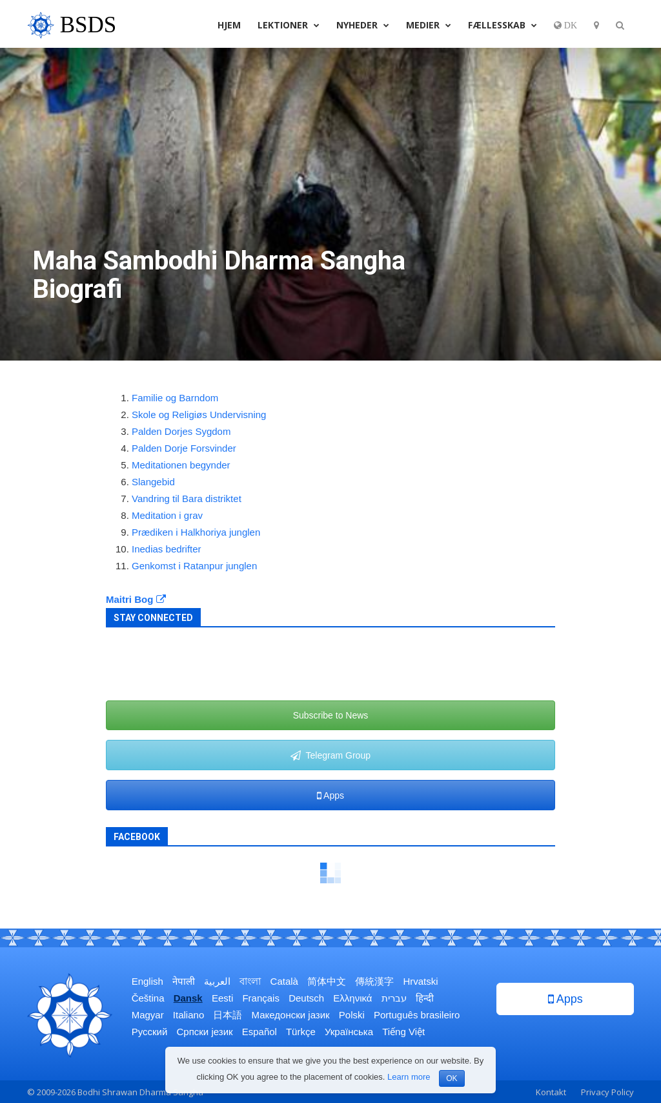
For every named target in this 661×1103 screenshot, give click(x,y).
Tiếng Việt (403, 1031)
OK (451, 1078)
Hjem (229, 25)
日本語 (227, 1014)
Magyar (148, 1014)
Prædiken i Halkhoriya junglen (196, 532)
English (147, 981)
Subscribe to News (331, 715)
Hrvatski (420, 981)
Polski (352, 1014)
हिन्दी (425, 998)
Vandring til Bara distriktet (186, 498)
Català (284, 981)
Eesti (222, 998)
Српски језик (205, 1031)
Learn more (408, 1077)
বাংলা (250, 981)
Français (261, 998)
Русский (150, 1031)
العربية (217, 981)
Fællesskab (502, 25)
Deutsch (306, 998)
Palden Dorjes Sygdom (181, 431)
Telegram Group (330, 755)
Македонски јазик (291, 1014)
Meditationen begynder (181, 464)
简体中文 (326, 981)
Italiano (188, 1014)
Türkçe (301, 1031)
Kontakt (551, 1092)
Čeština (148, 998)
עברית (394, 998)
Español (259, 1031)
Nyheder (362, 25)
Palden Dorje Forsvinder (184, 448)
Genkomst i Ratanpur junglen (194, 565)
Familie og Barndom (175, 397)
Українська (349, 1031)
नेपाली (183, 981)
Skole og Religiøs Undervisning (199, 414)
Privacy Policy (607, 1092)
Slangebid (153, 481)
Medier (428, 25)
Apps (330, 795)
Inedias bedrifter (166, 548)
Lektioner (289, 25)
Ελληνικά (352, 998)
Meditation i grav (167, 515)
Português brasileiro (417, 1014)
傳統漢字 (374, 981)
